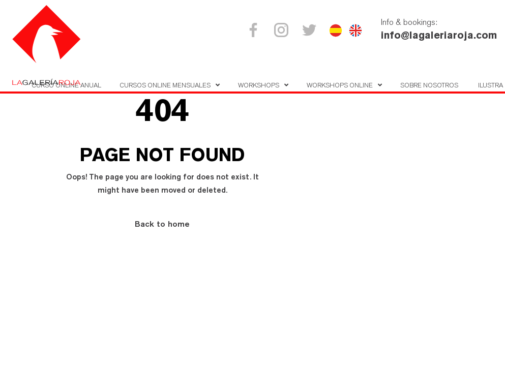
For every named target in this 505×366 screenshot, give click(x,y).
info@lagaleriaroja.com (439, 35)
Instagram (283, 30)
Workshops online (340, 85)
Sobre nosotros (429, 85)
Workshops (258, 85)
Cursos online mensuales (165, 85)
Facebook (255, 30)
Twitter (311, 30)
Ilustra (490, 85)
